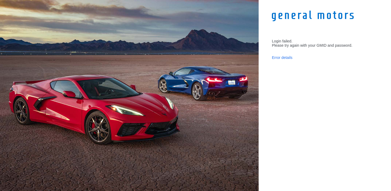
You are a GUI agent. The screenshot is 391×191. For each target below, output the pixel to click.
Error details (282, 57)
